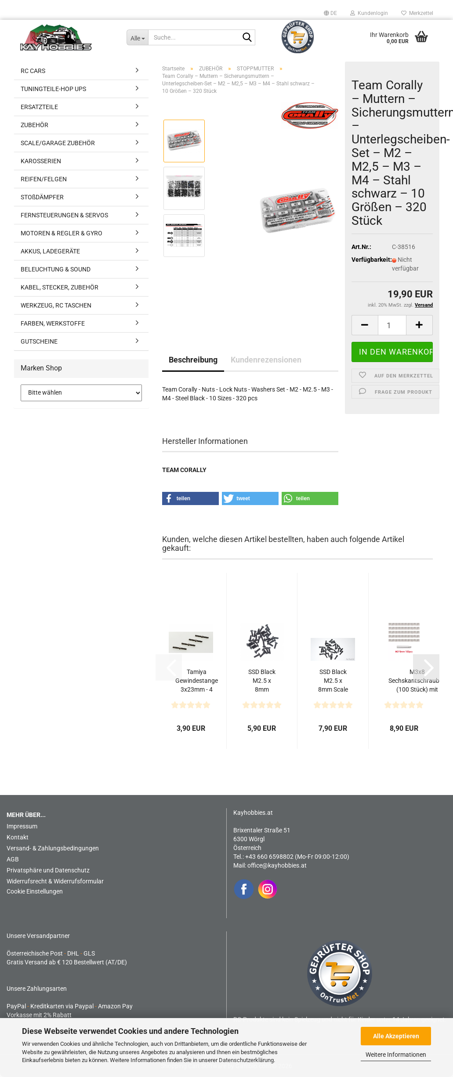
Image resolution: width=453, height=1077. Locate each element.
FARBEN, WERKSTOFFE (53, 323)
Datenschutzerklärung (246, 1060)
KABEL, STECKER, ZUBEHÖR (59, 287)
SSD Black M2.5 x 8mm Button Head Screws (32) (261, 681)
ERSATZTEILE (39, 106)
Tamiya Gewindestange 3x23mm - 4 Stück (196, 681)
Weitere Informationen (396, 1054)
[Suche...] (137, 37)
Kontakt (18, 837)
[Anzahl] (392, 325)
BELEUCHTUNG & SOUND (56, 269)
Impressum (22, 826)
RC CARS (33, 70)
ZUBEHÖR (34, 124)
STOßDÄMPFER (42, 197)
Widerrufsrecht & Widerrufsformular (55, 881)
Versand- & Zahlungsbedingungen (53, 848)
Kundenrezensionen (266, 359)
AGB (13, 859)
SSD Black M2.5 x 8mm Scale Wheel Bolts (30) (333, 681)
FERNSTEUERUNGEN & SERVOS (64, 215)
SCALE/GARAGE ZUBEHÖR (58, 143)
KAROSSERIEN (41, 161)
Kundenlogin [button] (369, 13)
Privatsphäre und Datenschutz (48, 870)
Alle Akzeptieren (396, 1036)
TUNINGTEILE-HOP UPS (53, 88)
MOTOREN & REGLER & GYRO (61, 233)
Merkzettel (417, 13)
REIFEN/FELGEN (44, 179)
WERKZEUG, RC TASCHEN (56, 305)
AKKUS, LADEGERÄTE (50, 251)
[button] (330, 13)
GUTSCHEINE (39, 341)
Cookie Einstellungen (35, 891)
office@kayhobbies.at (277, 865)
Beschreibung (193, 359)
